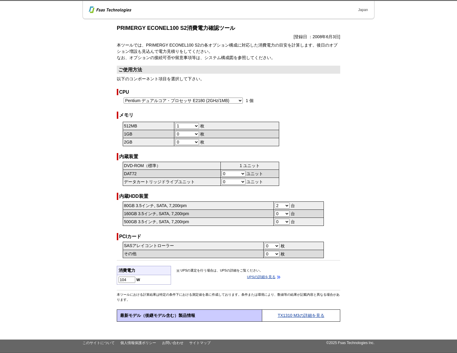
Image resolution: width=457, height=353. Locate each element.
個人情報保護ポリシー (138, 343)
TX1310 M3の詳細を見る (301, 315)
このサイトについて (99, 343)
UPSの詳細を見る (261, 277)
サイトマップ (200, 343)
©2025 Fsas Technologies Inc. (350, 343)
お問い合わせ (173, 343)
